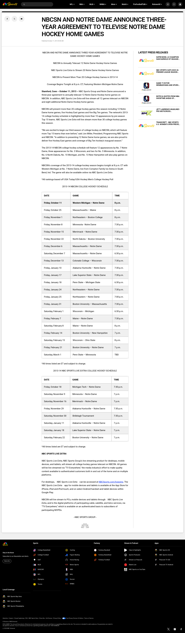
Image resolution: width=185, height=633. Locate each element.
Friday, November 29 (54, 408)
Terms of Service (89, 618)
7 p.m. (118, 333)
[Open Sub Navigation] (74, 4)
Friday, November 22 (54, 239)
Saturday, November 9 (54, 394)
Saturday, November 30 (55, 416)
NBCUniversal (13, 621)
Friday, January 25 (52, 297)
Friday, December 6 (53, 246)
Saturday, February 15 (54, 340)
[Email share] (21, 19)
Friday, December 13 (54, 260)
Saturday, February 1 (54, 311)
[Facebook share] (7, 19)
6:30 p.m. (119, 253)
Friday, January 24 (52, 289)
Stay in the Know (8, 553)
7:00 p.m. (119, 297)
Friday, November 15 (54, 231)
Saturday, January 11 (54, 423)
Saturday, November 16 (55, 401)
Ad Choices (49, 618)
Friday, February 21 (53, 347)
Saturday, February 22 (54, 437)
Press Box (42, 618)
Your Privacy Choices (71, 618)
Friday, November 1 (53, 217)
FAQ (26, 618)
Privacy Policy (57, 618)
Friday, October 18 (52, 387)
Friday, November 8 (53, 224)
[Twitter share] (14, 19)
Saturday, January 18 (54, 430)
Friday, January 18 (52, 282)
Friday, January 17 (52, 275)
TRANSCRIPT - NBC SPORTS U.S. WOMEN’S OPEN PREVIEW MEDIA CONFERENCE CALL (168, 123)
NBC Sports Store (33, 618)
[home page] (10, 4)
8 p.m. (118, 203)
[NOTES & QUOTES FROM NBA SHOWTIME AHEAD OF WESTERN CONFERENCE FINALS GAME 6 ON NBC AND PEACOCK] (146, 100)
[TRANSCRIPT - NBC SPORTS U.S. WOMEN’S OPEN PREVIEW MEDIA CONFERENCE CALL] (146, 126)
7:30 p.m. (119, 224)
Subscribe (7, 561)
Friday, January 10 (52, 268)
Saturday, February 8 (54, 325)
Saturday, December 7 (54, 253)
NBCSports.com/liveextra (111, 482)
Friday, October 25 (52, 210)
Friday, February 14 (53, 333)
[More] (168, 4)
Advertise (5, 618)
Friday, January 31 (52, 304)
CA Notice (80, 618)
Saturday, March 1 (52, 354)
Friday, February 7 (52, 318)
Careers (11, 618)
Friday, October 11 (53, 203)
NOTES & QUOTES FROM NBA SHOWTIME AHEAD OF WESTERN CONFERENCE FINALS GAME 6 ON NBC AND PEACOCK (167, 97)
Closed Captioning (19, 618)
